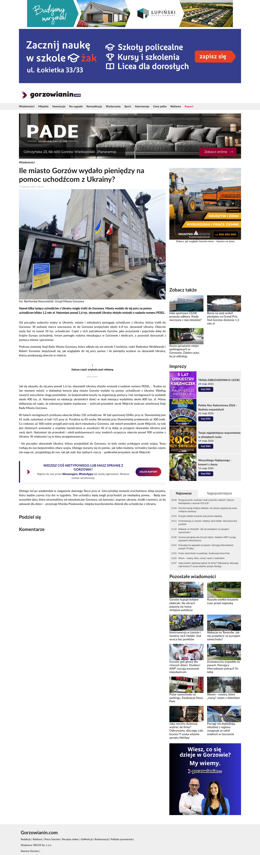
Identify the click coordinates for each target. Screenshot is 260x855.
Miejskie (43, 106)
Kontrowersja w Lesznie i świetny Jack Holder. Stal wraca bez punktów (207, 523)
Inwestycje (58, 106)
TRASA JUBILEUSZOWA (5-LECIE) (219, 380)
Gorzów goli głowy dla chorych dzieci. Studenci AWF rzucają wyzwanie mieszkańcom (207, 539)
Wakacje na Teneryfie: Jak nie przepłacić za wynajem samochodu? (203, 531)
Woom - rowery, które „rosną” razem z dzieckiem (201, 558)
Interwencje (142, 106)
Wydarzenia (113, 106)
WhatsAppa (86, 474)
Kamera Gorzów (30, 851)
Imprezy (178, 366)
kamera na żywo (225, 241)
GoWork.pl (86, 839)
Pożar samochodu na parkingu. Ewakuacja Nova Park (204, 553)
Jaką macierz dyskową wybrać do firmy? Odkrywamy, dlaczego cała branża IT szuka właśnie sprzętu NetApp (208, 565)
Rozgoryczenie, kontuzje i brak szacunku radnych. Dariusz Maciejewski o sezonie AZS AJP (206, 502)
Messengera (69, 474)
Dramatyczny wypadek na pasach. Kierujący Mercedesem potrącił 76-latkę (205, 547)
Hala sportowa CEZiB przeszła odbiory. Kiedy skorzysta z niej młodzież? (185, 317)
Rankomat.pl (102, 839)
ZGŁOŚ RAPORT (148, 471)
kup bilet (206, 389)
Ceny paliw (160, 106)
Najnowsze (184, 493)
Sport (127, 106)
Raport (189, 106)
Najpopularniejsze (219, 493)
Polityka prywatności (122, 839)
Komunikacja (94, 106)
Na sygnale (76, 106)
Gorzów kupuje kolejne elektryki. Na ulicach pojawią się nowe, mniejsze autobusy (207, 510)
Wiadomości (26, 106)
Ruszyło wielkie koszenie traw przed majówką (200, 516)
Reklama (175, 106)
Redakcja (26, 839)
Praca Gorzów (52, 839)
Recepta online (70, 839)
